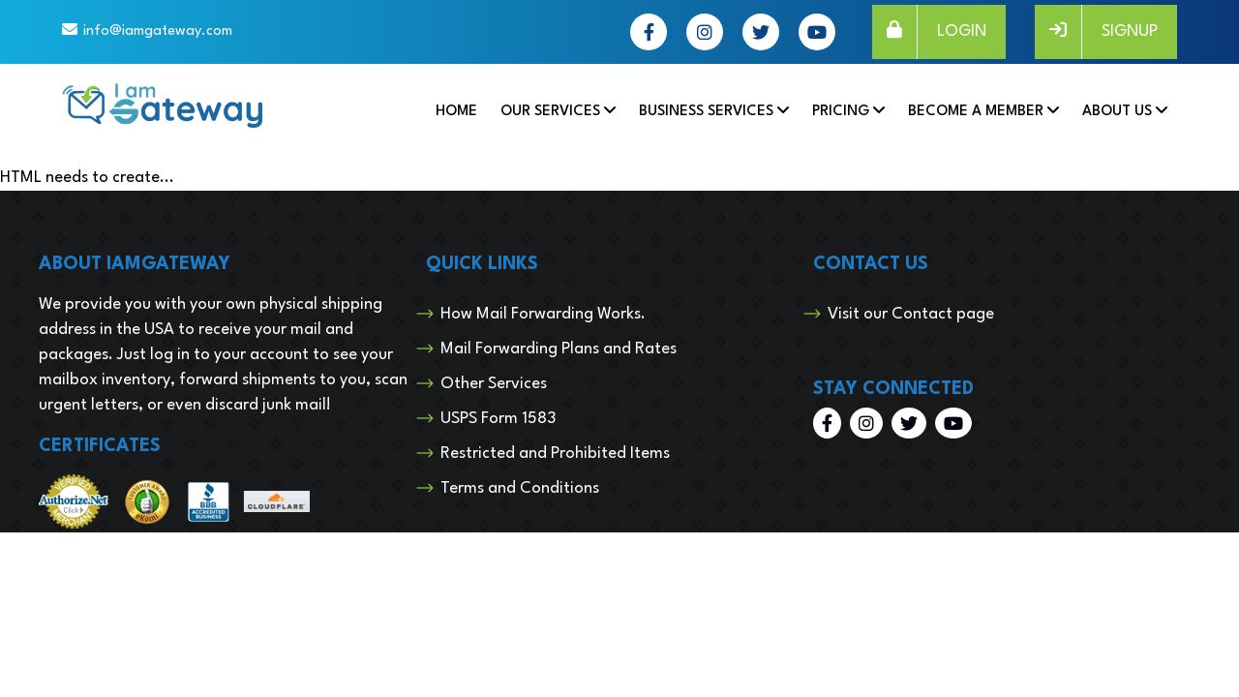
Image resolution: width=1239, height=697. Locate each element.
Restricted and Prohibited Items (555, 453)
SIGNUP (1096, 32)
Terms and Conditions (519, 488)
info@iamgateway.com (157, 31)
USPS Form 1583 (498, 418)
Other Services (493, 384)
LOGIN (929, 32)
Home (456, 112)
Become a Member (975, 112)
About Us (1117, 112)
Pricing (840, 112)
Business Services (706, 112)
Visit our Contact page (911, 314)
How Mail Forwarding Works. (543, 314)
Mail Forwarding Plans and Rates (558, 349)
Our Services (550, 112)
